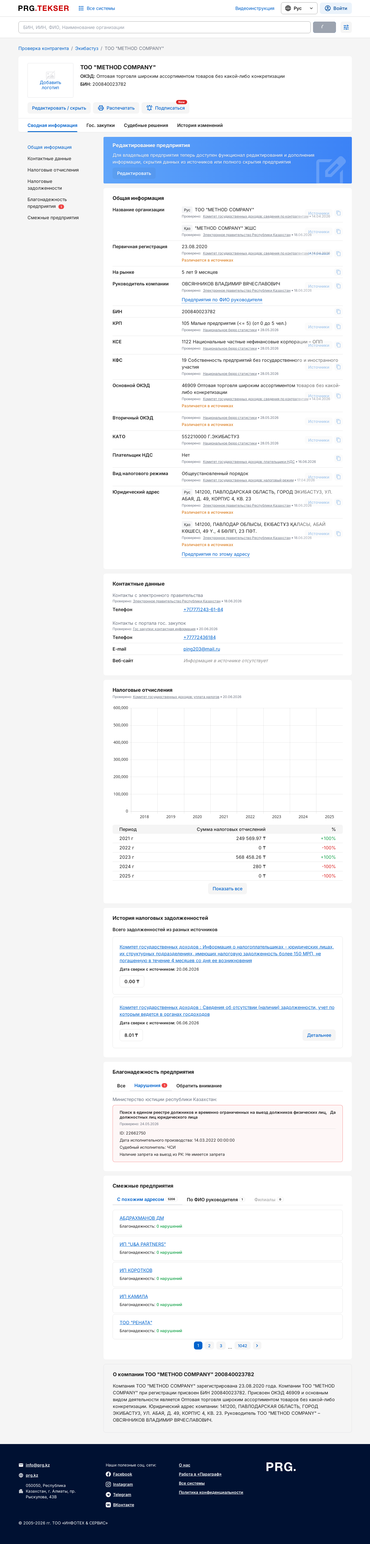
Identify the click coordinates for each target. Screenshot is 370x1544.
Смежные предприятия (53, 217)
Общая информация (50, 147)
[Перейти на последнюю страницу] (242, 1345)
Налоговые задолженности (45, 184)
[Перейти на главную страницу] (43, 8)
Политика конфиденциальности (211, 1492)
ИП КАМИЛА (134, 1296)
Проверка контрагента (43, 48)
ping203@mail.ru (201, 649)
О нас (184, 1464)
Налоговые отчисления (53, 170)
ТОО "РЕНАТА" (136, 1322)
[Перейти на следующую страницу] (257, 1345)
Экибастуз (86, 48)
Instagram (119, 1484)
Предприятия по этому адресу (216, 554)
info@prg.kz (34, 1465)
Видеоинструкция (254, 8)
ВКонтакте (120, 1504)
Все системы (192, 1483)
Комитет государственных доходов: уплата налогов (176, 697)
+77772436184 (199, 637)
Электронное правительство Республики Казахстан (247, 235)
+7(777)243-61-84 (203, 609)
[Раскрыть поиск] (346, 27)
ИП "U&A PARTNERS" (143, 1244)
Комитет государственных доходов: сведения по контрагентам (255, 216)
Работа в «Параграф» (200, 1474)
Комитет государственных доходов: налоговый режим (248, 480)
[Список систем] (96, 8)
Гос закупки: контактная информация (164, 629)
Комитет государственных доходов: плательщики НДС (249, 461)
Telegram (118, 1494)
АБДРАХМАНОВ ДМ (142, 1218)
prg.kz (28, 1475)
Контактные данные (49, 158)
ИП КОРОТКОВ (136, 1270)
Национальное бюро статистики (230, 330)
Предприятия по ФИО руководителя (222, 299)
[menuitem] (57, 147)
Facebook (119, 1474)
